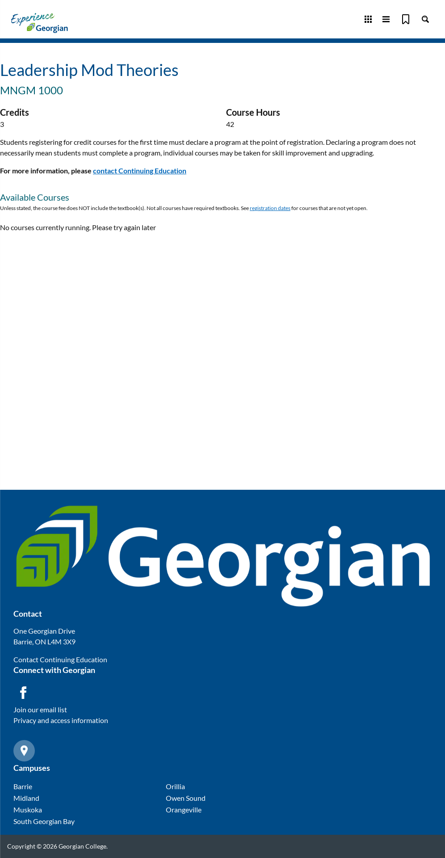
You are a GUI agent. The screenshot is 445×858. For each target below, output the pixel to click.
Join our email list (40, 709)
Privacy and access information (60, 720)
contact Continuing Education (139, 170)
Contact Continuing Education (60, 659)
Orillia (175, 786)
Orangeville (184, 809)
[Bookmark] (405, 19)
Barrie (22, 786)
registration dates (270, 208)
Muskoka (27, 809)
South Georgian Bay (44, 821)
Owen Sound (186, 798)
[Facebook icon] (23, 692)
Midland (26, 798)
